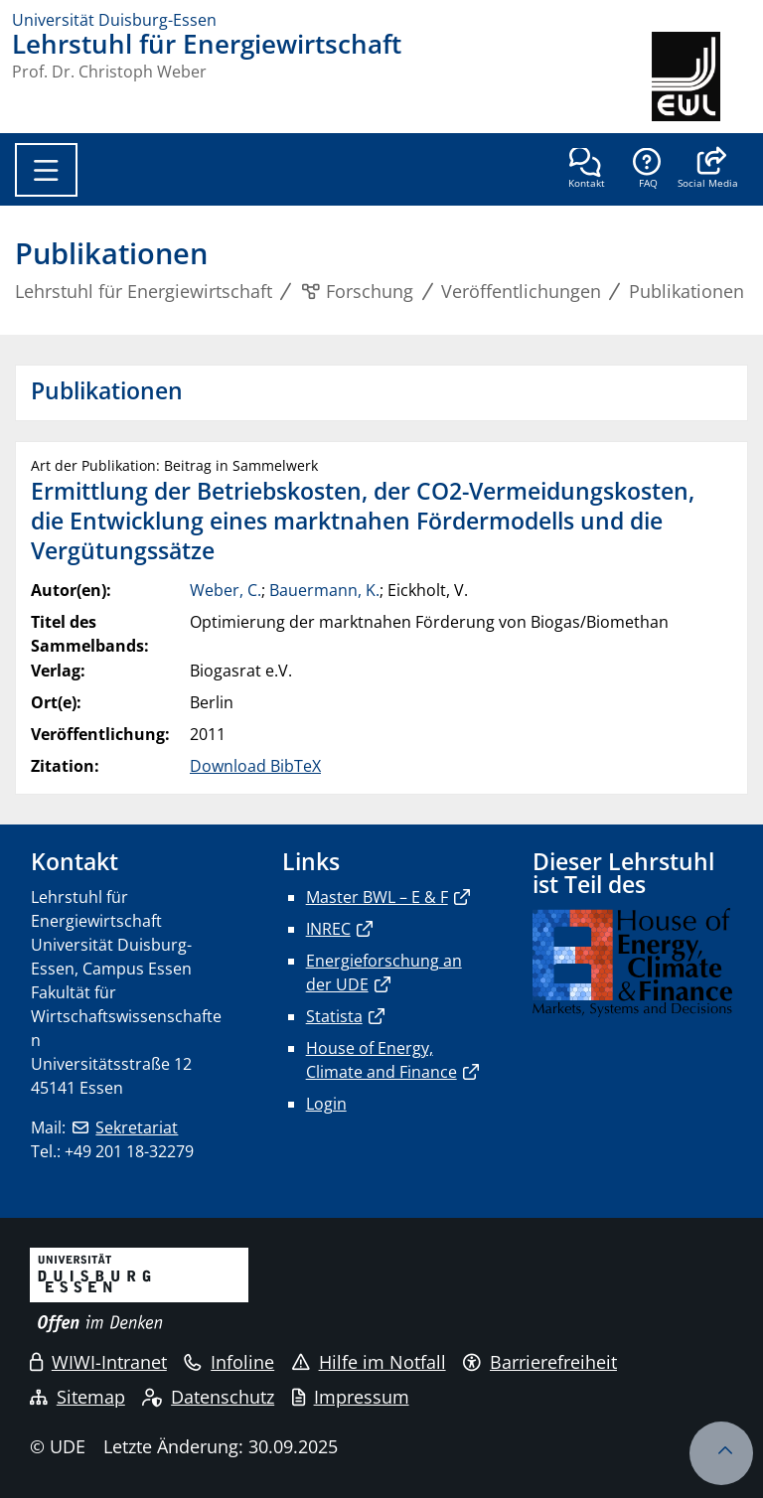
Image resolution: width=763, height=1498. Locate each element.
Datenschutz (208, 1397)
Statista (334, 1016)
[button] (708, 170)
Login (326, 1104)
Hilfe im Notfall (369, 1362)
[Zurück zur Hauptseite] (701, 76)
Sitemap (77, 1397)
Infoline (229, 1362)
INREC (328, 929)
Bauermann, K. (324, 590)
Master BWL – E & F (377, 897)
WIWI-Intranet (98, 1362)
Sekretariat (136, 1127)
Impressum (350, 1397)
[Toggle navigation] (46, 170)
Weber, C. (225, 590)
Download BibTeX (255, 766)
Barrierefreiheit (540, 1362)
